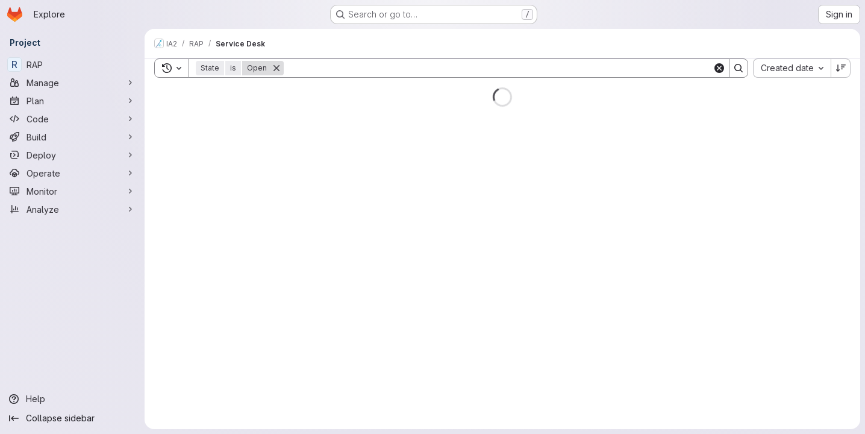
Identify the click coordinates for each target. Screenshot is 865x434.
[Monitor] (72, 191)
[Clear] (719, 68)
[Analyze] (72, 209)
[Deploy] (72, 154)
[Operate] (72, 173)
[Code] (72, 118)
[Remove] (276, 68)
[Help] (72, 399)
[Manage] (72, 82)
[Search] (498, 68)
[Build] (72, 136)
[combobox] (792, 68)
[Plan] (72, 100)
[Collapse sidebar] (72, 418)
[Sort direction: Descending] (841, 68)
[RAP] (72, 64)
